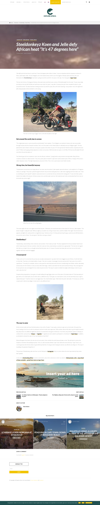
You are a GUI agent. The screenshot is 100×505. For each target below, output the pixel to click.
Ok (79, 502)
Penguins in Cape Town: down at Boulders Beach (50, 451)
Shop (40, 2)
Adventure (16, 22)
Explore (18, 2)
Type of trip (26, 2)
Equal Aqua (74, 351)
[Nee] (98, 503)
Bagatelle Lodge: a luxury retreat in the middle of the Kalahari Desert (83, 451)
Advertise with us (66, 2)
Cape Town (73, 78)
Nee (83, 502)
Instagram (50, 369)
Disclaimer (41, 498)
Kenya (33, 351)
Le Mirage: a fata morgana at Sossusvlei (17, 451)
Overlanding (21, 22)
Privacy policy (89, 502)
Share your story (55, 2)
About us (34, 2)
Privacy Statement (34, 498)
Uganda (39, 351)
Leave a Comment (27, 53)
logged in (23, 472)
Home (12, 2)
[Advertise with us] (50, 393)
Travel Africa (27, 22)
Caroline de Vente (10, 439)
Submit (18, 489)
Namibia (83, 446)
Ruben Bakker (76, 439)
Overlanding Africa (28, 375)
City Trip (50, 447)
